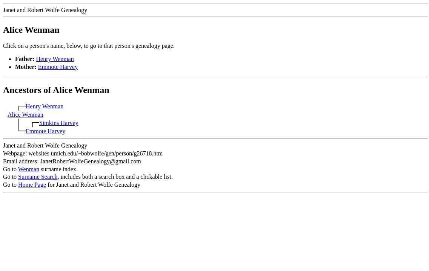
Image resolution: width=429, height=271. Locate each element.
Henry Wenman (55, 59)
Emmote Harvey (58, 67)
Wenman (28, 169)
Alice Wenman (25, 114)
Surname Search (37, 177)
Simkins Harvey (58, 123)
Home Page (32, 184)
